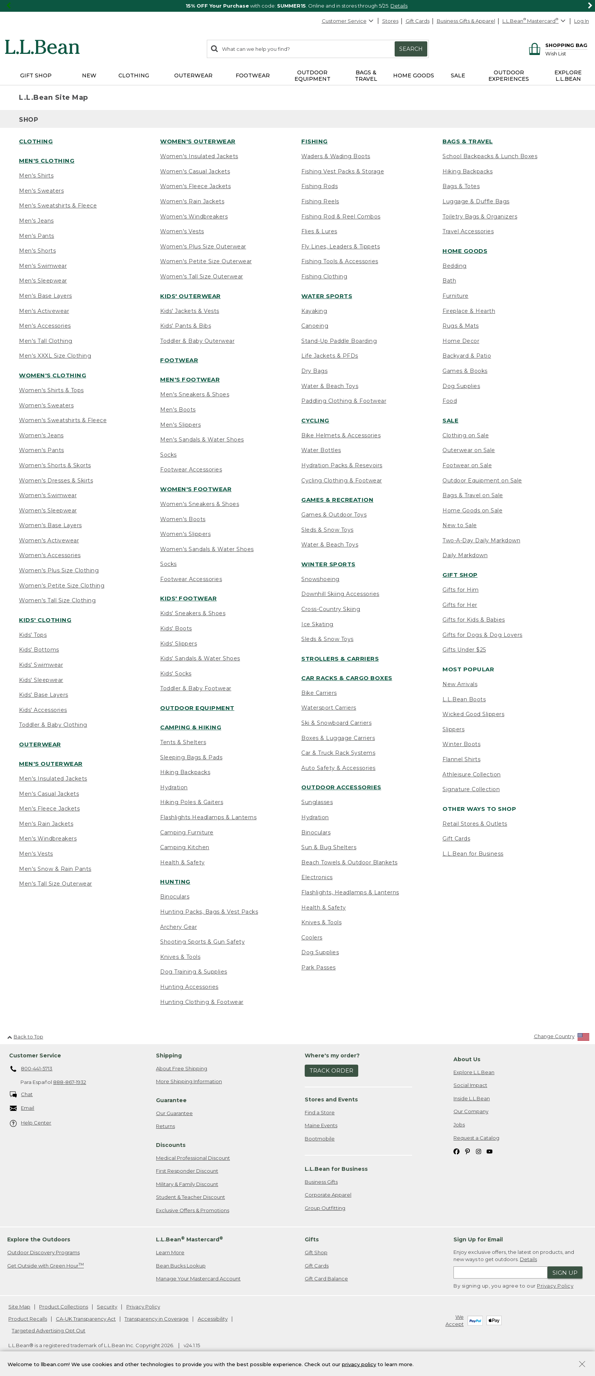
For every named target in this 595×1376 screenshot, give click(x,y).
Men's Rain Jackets (46, 823)
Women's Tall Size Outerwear (201, 276)
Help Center (31, 1123)
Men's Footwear (190, 379)
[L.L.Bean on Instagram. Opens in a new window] (478, 1150)
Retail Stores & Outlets (474, 823)
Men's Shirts (36, 175)
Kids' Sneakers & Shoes (192, 613)
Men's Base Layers (45, 295)
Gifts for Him (460, 589)
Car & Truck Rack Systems (338, 752)
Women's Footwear (195, 489)
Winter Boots (461, 744)
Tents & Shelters (183, 742)
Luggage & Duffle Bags (476, 201)
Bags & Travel (467, 141)
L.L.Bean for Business (473, 853)
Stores (390, 21)
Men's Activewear (44, 311)
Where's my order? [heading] (332, 1055)
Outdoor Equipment (197, 708)
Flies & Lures (319, 231)
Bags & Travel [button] (366, 75)
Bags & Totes (461, 186)
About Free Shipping (181, 1068)
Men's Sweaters (41, 190)
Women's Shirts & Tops (51, 390)
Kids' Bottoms (39, 649)
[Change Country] (562, 1037)
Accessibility (213, 1319)
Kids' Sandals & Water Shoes (200, 658)
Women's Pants (41, 450)
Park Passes (318, 967)
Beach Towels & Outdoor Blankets (349, 862)
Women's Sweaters (46, 405)
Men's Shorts (37, 250)
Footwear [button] (253, 75)
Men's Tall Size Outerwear (55, 883)
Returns (165, 1126)
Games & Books (465, 371)
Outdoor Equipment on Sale (482, 480)
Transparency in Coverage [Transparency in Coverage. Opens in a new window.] (156, 1319)
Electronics (317, 877)
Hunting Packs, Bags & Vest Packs (209, 911)
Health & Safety (182, 862)
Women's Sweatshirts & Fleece (63, 420)
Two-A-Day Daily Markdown (481, 540)
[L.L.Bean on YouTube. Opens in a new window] (489, 1150)
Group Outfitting (325, 1208)
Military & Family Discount (187, 1184)
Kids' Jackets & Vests (189, 311)
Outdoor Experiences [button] (508, 75)
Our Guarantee (174, 1113)
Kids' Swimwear (41, 664)
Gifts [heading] (312, 1239)
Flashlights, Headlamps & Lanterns (350, 892)
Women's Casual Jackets (195, 171)
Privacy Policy (555, 1286)
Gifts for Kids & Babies (473, 619)
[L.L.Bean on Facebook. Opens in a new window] (456, 1150)
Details (399, 6)
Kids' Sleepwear (41, 680)
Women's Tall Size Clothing (57, 600)
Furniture (455, 295)
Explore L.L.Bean (473, 1072)
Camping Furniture (187, 832)
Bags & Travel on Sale (472, 495)
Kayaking (314, 311)
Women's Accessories (50, 555)
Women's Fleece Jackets (195, 186)
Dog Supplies (320, 952)
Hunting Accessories (189, 986)
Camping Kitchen (184, 847)
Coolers (312, 937)
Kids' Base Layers (43, 694)
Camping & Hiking (190, 727)
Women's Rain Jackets (192, 201)
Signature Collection (471, 789)
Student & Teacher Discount (190, 1197)
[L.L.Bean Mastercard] (535, 21)
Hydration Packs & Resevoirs (341, 465)
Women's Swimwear (48, 495)
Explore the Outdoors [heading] (38, 1239)
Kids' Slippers (178, 643)
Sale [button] (458, 75)
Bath (449, 280)
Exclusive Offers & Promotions (192, 1210)
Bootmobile (320, 1139)
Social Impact (470, 1085)
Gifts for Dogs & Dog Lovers (482, 634)
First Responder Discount (187, 1171)
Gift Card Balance (326, 1278)
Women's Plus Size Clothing (59, 570)
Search (411, 49)
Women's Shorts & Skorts (55, 465)
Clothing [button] (133, 75)
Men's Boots (178, 409)
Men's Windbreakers (48, 838)
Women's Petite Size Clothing (61, 585)
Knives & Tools (180, 956)
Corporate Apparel (328, 1195)
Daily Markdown (465, 555)
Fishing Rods (319, 186)
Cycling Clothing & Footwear (341, 480)
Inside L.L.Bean (471, 1098)
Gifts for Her (459, 605)
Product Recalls (27, 1319)
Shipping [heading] (169, 1055)
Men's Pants (36, 235)
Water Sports (326, 296)
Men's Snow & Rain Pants (55, 868)
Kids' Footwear (188, 598)
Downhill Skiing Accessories (340, 594)
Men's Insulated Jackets (53, 778)
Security (107, 1307)
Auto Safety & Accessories (338, 768)
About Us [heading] (466, 1059)
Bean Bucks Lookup (181, 1266)
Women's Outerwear (198, 141)
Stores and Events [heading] (331, 1099)
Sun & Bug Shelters (328, 847)
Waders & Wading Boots (335, 156)
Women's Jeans (41, 435)
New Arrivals (459, 684)
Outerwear (40, 744)
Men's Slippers (180, 424)
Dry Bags (314, 371)
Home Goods (464, 250)
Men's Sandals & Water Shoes (202, 439)
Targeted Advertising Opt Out (48, 1330)
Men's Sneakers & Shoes (194, 394)
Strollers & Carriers (340, 658)
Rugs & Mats (460, 325)
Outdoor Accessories (341, 787)
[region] (297, 6)
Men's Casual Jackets (49, 793)
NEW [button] (89, 75)
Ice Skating (317, 624)
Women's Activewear (49, 540)
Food (449, 400)
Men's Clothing (46, 160)
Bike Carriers (319, 693)
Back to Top (25, 1037)
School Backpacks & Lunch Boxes (489, 156)
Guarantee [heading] (171, 1100)
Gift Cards (418, 21)
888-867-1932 (69, 1082)
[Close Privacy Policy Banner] (582, 1366)
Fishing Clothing (324, 276)
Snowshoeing (320, 579)
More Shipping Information (189, 1081)
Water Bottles (321, 450)
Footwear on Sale (467, 465)
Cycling (315, 420)
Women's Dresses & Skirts (56, 480)
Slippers (453, 729)
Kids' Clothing (45, 620)
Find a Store (320, 1112)
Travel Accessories (468, 231)
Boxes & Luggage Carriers (338, 738)
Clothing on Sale (465, 435)
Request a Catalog (476, 1138)
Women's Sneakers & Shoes (199, 504)
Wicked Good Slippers (473, 714)
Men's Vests (36, 853)
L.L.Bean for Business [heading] (336, 1169)
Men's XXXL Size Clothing (55, 355)
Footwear (179, 360)
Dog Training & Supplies (193, 971)
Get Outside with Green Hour (45, 1265)
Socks (168, 454)
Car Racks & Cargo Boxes (346, 678)
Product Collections (63, 1307)
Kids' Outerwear (190, 296)
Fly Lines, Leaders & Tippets (340, 246)
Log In (581, 21)
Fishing (314, 141)
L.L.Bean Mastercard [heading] (189, 1239)
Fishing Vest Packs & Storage (342, 171)
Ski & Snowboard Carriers (336, 722)
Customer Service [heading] (35, 1055)
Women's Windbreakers (194, 216)
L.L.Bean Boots (464, 699)
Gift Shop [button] (36, 75)
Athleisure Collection (471, 774)
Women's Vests (182, 231)
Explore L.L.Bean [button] (568, 75)
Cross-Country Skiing (330, 609)
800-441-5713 (31, 1069)
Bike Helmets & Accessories (341, 435)
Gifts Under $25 (464, 649)
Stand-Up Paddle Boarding (339, 341)
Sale (450, 420)
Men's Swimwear (43, 265)
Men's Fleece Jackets (49, 808)
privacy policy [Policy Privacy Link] (359, 1365)
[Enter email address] (500, 1272)
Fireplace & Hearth (468, 311)
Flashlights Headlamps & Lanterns (208, 817)
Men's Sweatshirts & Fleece (58, 205)
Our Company (470, 1111)
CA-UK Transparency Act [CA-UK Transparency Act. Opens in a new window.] (86, 1319)
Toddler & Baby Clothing (53, 724)
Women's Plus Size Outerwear (203, 246)
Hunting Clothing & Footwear (202, 1002)
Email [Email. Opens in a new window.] (22, 1108)
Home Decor (460, 341)
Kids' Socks (176, 673)
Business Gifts (321, 1182)
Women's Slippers (185, 534)
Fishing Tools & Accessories (339, 261)
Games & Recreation (337, 499)
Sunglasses (317, 802)
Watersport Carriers (328, 707)
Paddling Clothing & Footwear (343, 400)
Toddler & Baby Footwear (195, 688)
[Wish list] (566, 53)
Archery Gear (178, 927)
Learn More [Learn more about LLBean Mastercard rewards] (170, 1252)
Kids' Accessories (43, 710)
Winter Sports (328, 564)
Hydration (174, 787)
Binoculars (174, 896)
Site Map (19, 1307)
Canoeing (314, 325)
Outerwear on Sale (468, 450)
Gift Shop (460, 574)
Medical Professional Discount (193, 1158)
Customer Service (348, 21)
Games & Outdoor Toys (334, 514)
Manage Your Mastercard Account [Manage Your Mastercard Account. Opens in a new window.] (198, 1278)
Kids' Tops (33, 634)
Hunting (175, 881)
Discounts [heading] (171, 1145)
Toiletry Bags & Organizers (479, 216)
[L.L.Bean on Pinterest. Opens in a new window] (467, 1150)
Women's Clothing (52, 375)
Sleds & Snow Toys (327, 529)
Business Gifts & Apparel (466, 21)
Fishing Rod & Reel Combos (341, 216)
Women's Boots (183, 519)
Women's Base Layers (50, 525)
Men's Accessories (45, 325)
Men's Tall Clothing (45, 341)
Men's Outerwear (51, 763)
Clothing (36, 141)
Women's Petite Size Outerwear (206, 261)
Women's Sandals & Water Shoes (207, 549)
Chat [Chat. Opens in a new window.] (21, 1094)
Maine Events (321, 1125)
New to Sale (459, 525)
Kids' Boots (176, 628)
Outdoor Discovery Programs (43, 1252)
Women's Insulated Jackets (199, 156)
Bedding (454, 265)
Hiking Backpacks (185, 772)
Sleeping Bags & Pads (191, 757)
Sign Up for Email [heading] (478, 1239)
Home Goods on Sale (472, 510)
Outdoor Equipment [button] (312, 75)
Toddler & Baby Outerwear (197, 341)
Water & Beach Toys (329, 386)
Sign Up (565, 1272)
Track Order (331, 1070)
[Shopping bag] (556, 45)
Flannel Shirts (461, 759)
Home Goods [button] (413, 75)
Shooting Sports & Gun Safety (202, 941)
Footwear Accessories (191, 469)
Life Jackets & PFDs (329, 355)
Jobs (459, 1125)
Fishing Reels (320, 201)
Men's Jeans (36, 220)
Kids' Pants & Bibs (185, 325)
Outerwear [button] (193, 75)
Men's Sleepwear (43, 280)
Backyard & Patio (466, 355)
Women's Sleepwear (48, 510)
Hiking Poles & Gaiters (191, 802)
